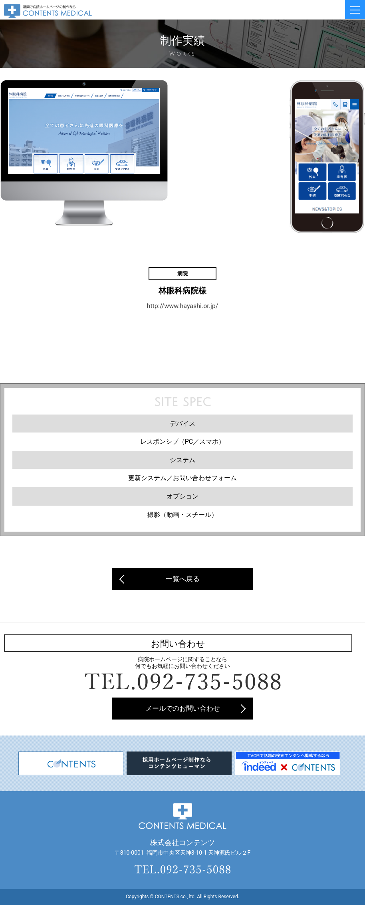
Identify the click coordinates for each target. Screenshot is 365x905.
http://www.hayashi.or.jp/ (182, 306)
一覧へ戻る (183, 579)
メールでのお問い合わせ (182, 708)
